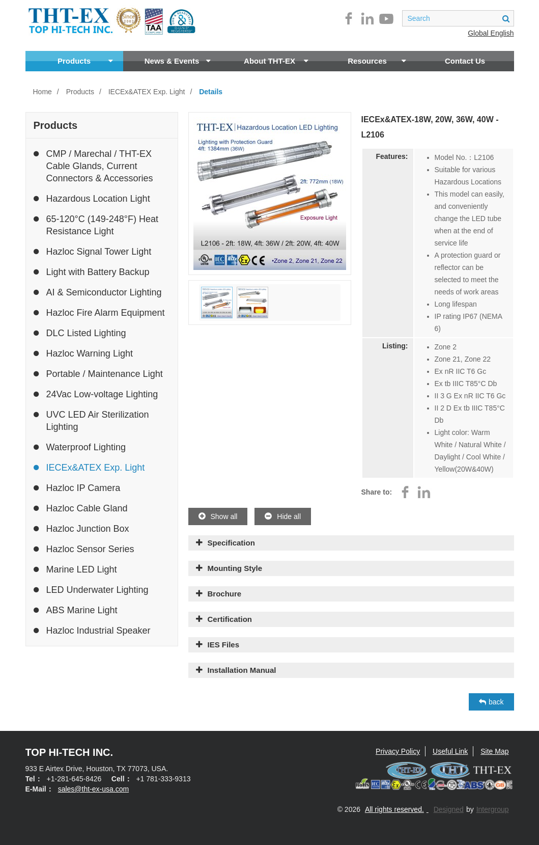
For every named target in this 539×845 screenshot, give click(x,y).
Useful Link (450, 751)
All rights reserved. (394, 809)
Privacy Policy (398, 751)
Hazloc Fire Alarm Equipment (99, 313)
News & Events (178, 61)
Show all (218, 516)
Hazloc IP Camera (77, 488)
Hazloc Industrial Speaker (92, 630)
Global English (491, 33)
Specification (231, 542)
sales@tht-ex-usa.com (93, 789)
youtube (386, 18)
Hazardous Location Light (92, 199)
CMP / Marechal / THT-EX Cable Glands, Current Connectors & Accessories (93, 165)
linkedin (367, 18)
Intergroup (492, 809)
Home (42, 92)
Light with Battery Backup (92, 272)
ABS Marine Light (76, 610)
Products (85, 61)
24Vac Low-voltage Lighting (96, 394)
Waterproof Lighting (80, 447)
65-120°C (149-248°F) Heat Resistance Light (96, 224)
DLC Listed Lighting (80, 333)
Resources (377, 61)
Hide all (283, 516)
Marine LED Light (75, 569)
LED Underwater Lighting (91, 590)
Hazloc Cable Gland (81, 508)
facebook (349, 18)
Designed (449, 809)
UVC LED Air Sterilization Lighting (91, 420)
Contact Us (465, 61)
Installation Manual (242, 670)
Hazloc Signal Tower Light (93, 252)
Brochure (225, 593)
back (491, 702)
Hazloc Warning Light (83, 353)
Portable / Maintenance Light (98, 374)
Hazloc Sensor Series (84, 549)
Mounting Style (235, 568)
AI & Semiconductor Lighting (98, 292)
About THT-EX (276, 61)
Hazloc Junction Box (81, 529)
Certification (230, 619)
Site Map (494, 751)
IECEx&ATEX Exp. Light (146, 92)
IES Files (224, 644)
